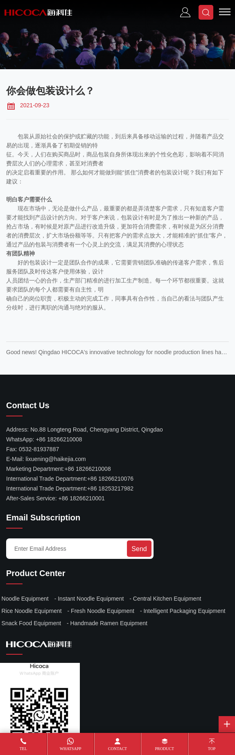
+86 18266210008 (59, 439)
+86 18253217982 (110, 488)
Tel (23, 748)
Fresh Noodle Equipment (102, 611)
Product (164, 748)
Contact (117, 748)
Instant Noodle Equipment (91, 598)
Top (212, 748)
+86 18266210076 (110, 478)
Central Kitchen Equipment (167, 598)
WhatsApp (70, 748)
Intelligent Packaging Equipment (184, 611)
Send (139, 548)
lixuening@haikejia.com (55, 459)
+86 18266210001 (82, 498)
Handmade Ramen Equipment (108, 623)
